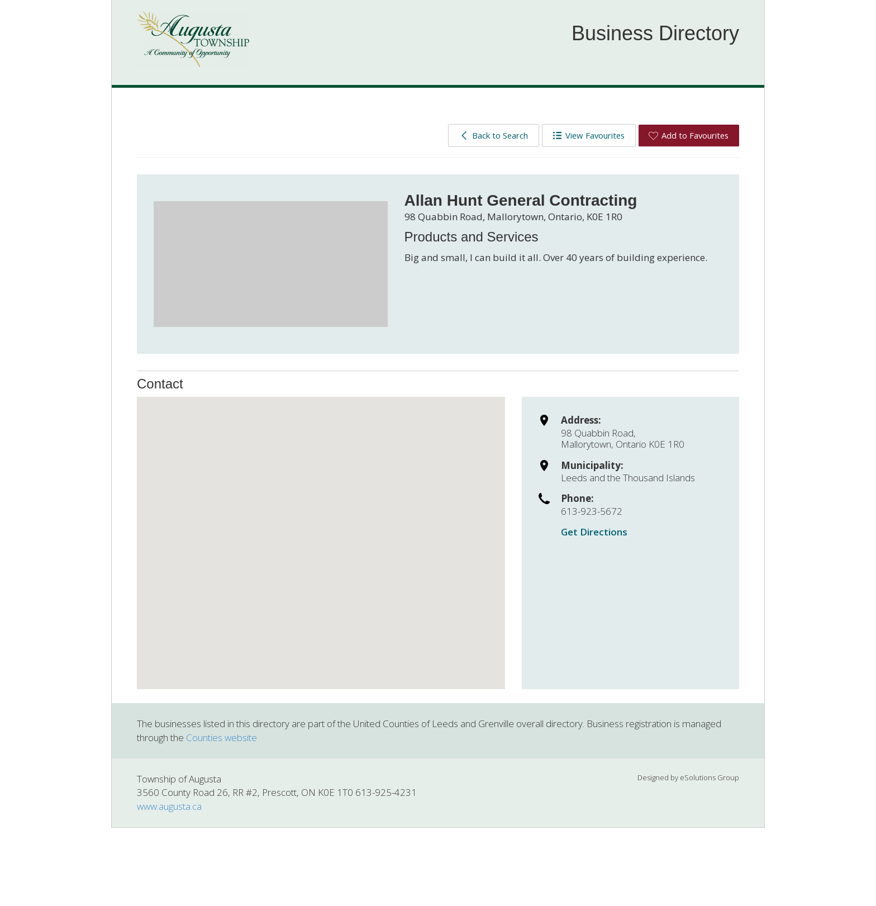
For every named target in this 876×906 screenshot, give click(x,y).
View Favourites (589, 135)
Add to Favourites (689, 135)
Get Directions (594, 531)
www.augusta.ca (169, 806)
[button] (321, 533)
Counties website (221, 737)
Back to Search (493, 135)
